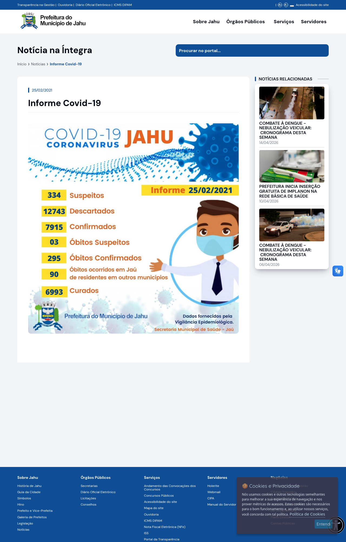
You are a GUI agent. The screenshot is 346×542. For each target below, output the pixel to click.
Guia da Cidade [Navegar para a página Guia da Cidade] (29, 492)
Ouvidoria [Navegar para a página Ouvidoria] (151, 514)
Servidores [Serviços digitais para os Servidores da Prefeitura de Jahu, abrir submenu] (314, 21)
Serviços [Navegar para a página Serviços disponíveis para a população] (284, 21)
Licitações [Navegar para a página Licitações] (88, 498)
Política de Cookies (307, 514)
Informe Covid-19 (66, 64)
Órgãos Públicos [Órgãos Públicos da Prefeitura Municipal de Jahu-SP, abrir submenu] (245, 21)
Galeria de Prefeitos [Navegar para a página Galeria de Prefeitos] (32, 517)
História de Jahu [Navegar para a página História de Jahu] (29, 486)
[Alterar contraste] (292, 6)
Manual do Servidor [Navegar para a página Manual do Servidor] (221, 504)
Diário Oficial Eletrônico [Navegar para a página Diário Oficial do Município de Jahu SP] (93, 5)
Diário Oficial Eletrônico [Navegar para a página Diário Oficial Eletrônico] (98, 492)
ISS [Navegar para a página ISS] (146, 533)
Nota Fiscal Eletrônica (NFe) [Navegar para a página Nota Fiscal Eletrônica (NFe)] (164, 527)
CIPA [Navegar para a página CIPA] (210, 498)
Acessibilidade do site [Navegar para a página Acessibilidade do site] (312, 5)
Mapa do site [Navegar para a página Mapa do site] (154, 508)
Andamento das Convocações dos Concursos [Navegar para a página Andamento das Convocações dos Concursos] (170, 488)
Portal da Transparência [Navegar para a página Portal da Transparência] (161, 539)
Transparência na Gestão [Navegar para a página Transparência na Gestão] (36, 5)
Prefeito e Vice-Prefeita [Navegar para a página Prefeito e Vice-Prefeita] (34, 511)
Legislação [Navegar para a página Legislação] (25, 523)
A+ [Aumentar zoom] (279, 4)
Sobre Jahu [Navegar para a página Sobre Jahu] (206, 21)
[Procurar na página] (246, 50)
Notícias (38, 64)
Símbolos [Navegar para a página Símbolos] (24, 498)
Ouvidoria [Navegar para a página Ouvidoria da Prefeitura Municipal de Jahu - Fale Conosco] (65, 5)
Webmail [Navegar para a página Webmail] (213, 492)
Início (21, 64)
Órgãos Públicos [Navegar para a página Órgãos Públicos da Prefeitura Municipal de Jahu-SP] (96, 477)
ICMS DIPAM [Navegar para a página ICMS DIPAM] (153, 521)
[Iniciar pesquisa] (322, 50)
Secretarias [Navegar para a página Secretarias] (89, 486)
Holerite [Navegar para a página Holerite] (213, 486)
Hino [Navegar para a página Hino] (20, 504)
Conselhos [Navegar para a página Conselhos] (88, 504)
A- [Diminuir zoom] (285, 4)
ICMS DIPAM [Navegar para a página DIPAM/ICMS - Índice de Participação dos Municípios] (123, 5)
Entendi (324, 524)
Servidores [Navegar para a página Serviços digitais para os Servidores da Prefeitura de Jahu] (217, 477)
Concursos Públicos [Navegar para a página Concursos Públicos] (159, 495)
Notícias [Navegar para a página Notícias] (23, 529)
